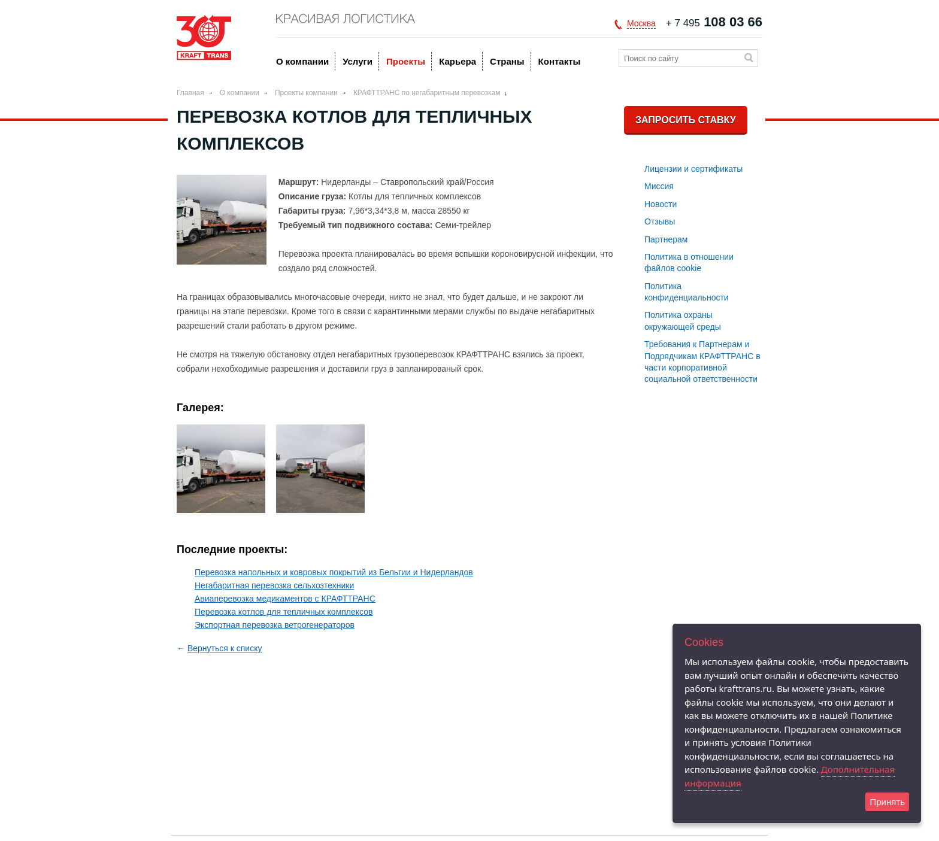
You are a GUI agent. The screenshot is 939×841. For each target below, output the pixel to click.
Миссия (659, 186)
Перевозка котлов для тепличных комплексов (283, 612)
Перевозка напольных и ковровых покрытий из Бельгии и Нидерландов (334, 572)
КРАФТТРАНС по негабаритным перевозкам (427, 93)
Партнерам (665, 239)
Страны (507, 61)
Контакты (559, 61)
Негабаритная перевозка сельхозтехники (274, 585)
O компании (302, 61)
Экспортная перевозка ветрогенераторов (275, 625)
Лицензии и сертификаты (693, 169)
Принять (887, 802)
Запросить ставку (685, 120)
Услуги (357, 61)
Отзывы (659, 221)
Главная (190, 93)
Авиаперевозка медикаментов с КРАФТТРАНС (285, 598)
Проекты (405, 61)
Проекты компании (306, 93)
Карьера (457, 61)
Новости (660, 204)
